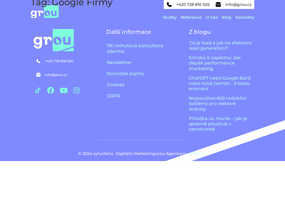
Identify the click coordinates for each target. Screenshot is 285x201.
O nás (212, 17)
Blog (226, 17)
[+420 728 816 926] (169, 4)
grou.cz (198, 153)
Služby (170, 17)
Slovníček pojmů (125, 73)
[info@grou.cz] (218, 4)
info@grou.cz (238, 4)
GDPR (113, 96)
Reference (191, 17)
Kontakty (245, 17)
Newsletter (119, 62)
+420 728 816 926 (193, 4)
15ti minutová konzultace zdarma (135, 48)
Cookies (115, 84)
